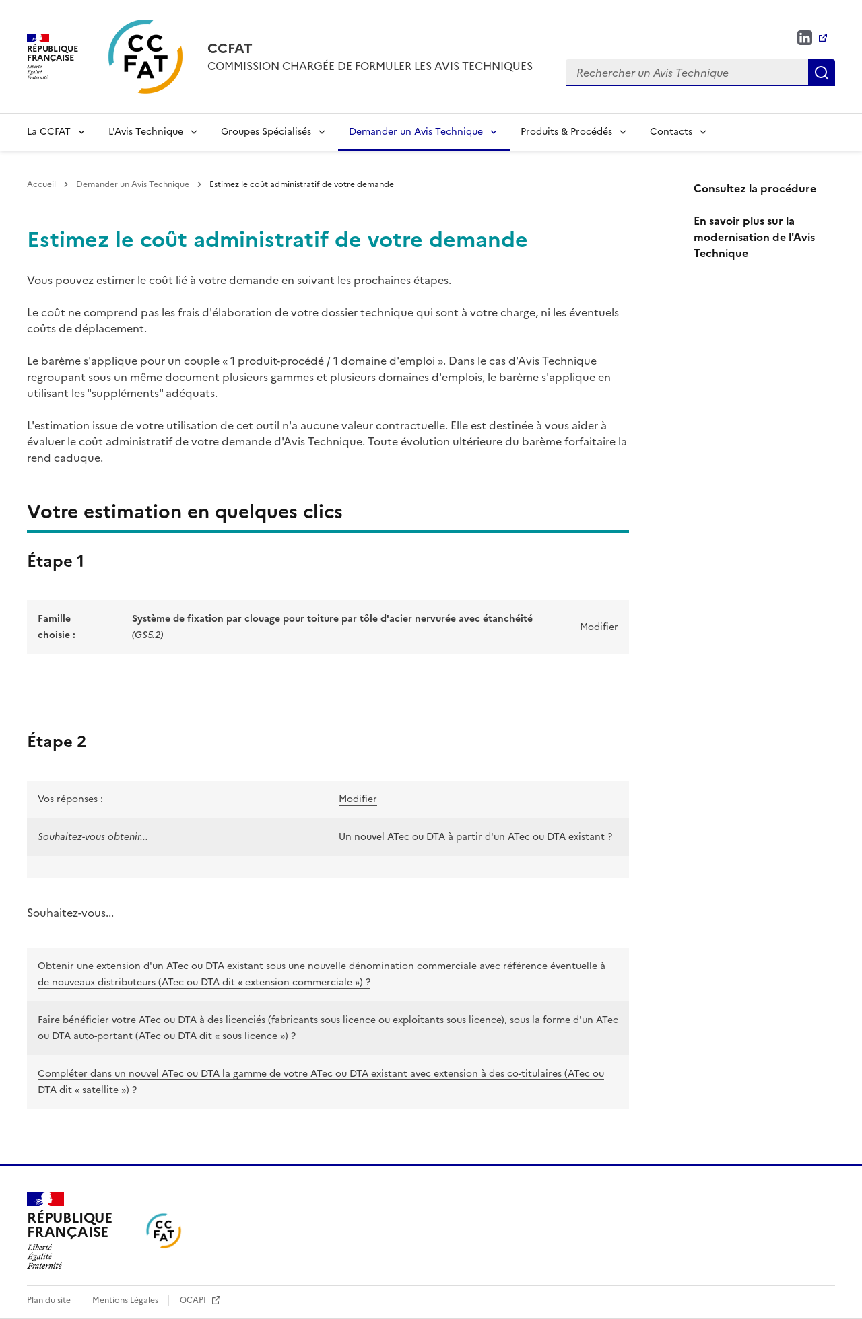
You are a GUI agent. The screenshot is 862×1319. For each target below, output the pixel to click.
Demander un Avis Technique (416, 131)
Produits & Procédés (566, 131)
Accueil (41, 184)
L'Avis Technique (145, 131)
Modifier (599, 627)
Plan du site (50, 1300)
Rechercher (821, 72)
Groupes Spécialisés (266, 131)
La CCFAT (49, 131)
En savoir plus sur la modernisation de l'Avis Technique (754, 237)
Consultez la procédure (755, 188)
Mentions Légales (126, 1300)
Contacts (671, 131)
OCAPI (194, 1300)
